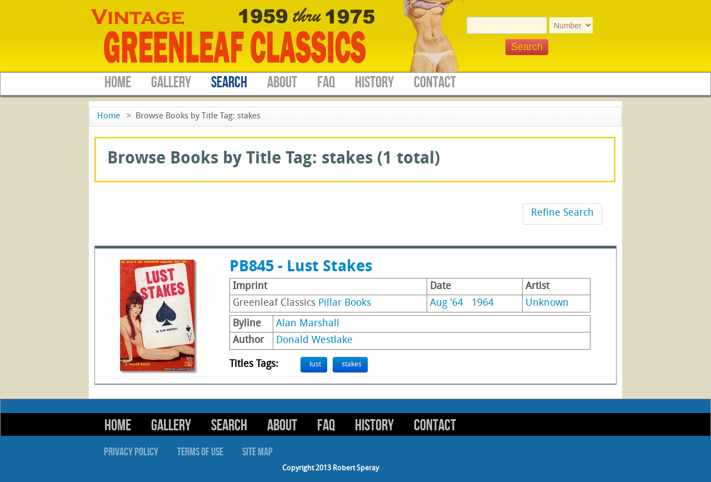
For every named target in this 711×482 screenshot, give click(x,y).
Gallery (171, 82)
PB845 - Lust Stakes (300, 267)
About (282, 82)
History (374, 82)
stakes (352, 364)
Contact (435, 82)
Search (229, 82)
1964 (483, 303)
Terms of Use (200, 452)
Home (117, 82)
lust (315, 364)
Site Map (257, 452)
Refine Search (562, 213)
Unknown (547, 303)
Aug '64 (446, 303)
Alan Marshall (307, 324)
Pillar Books (344, 303)
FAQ (326, 82)
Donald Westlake (314, 340)
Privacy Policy (131, 452)
